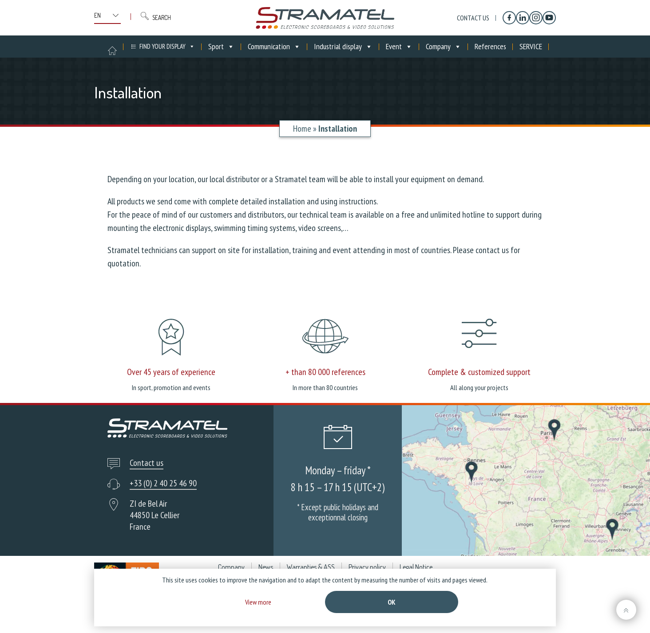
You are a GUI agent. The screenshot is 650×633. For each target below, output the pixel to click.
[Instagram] (536, 17)
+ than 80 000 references (325, 372)
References (490, 46)
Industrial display (343, 46)
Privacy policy (367, 567)
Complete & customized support (479, 372)
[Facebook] (509, 17)
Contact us (473, 17)
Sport (221, 46)
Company (443, 46)
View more (258, 602)
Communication (274, 46)
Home (302, 128)
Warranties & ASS (311, 567)
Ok (392, 602)
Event (399, 46)
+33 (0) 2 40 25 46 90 (163, 483)
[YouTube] (549, 17)
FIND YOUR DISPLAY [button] (167, 46)
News (265, 567)
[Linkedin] (522, 17)
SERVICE (530, 46)
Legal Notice (416, 567)
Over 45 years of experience (171, 372)
